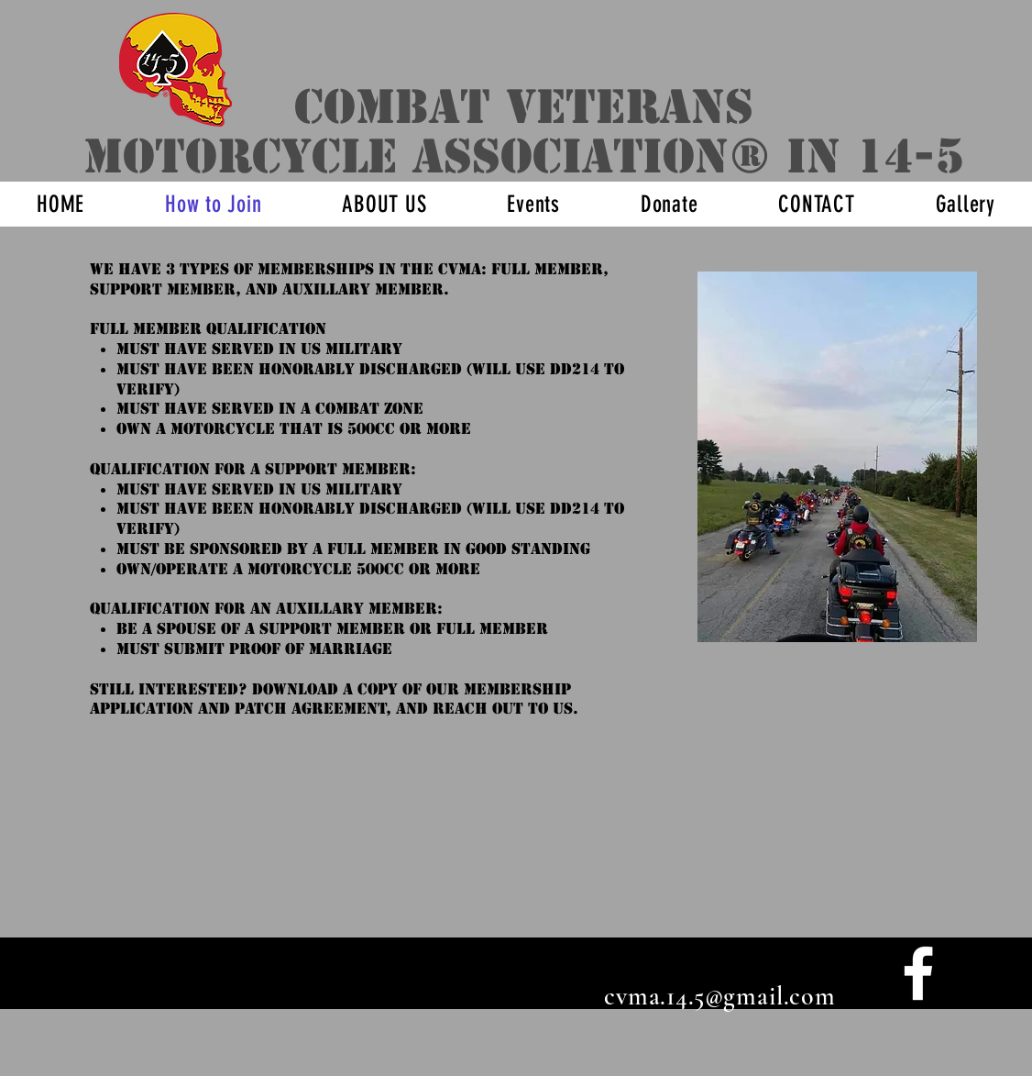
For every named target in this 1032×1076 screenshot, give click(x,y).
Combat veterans (523, 107)
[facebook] (918, 973)
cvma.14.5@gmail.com (720, 996)
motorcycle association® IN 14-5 (523, 156)
